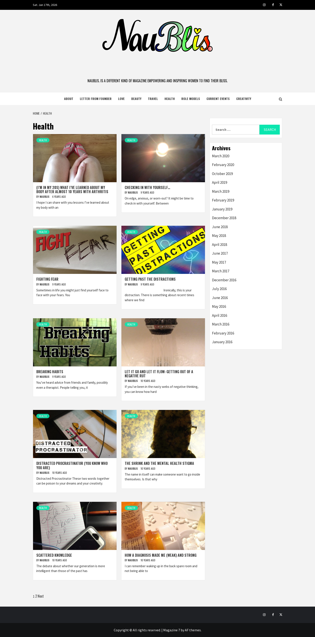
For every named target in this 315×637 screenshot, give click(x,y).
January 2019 (222, 209)
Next (41, 596)
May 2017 (219, 262)
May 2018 (219, 235)
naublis (45, 196)
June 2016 (220, 297)
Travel (153, 98)
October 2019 (222, 173)
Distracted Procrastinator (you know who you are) (72, 465)
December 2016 (224, 280)
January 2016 (222, 342)
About (68, 98)
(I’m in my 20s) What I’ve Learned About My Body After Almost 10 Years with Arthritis (72, 189)
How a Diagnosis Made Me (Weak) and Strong (160, 555)
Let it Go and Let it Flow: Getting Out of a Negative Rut (159, 373)
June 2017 (220, 253)
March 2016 (220, 324)
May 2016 (219, 306)
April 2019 (219, 182)
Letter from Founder (96, 98)
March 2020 (220, 156)
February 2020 (223, 164)
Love (121, 98)
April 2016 (219, 315)
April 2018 (219, 244)
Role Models (190, 98)
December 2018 (224, 217)
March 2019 (220, 191)
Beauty (136, 98)
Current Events (218, 98)
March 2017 (220, 271)
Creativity (243, 98)
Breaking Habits (49, 371)
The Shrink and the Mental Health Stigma (159, 463)
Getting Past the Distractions (150, 279)
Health (169, 98)
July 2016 (219, 288)
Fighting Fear (47, 279)
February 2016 (223, 333)
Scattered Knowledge (54, 555)
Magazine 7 (171, 630)
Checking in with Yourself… (147, 187)
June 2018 (220, 226)
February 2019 (223, 200)
